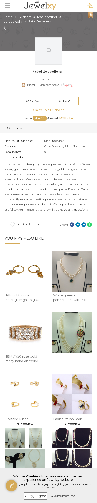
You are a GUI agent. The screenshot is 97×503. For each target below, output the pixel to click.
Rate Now (66, 117)
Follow (64, 100)
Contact (33, 100)
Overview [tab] (14, 128)
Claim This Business (48, 110)
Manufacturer (47, 17)
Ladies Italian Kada (68, 419)
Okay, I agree (35, 496)
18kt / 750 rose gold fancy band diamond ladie (22, 360)
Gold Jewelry (12, 21)
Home (8, 17)
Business (25, 17)
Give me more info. (63, 496)
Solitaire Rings (17, 419)
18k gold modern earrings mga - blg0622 (24, 297)
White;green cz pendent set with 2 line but (71, 299)
